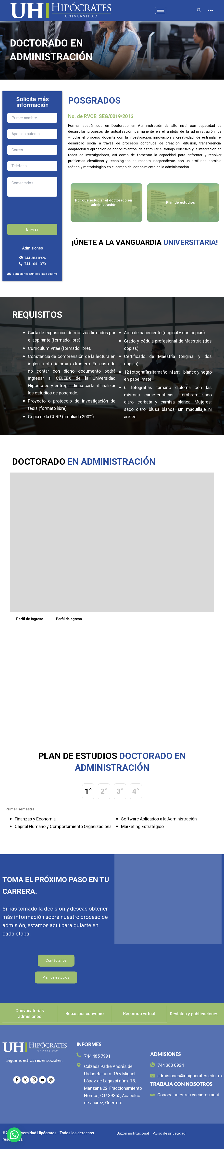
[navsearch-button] (199, 10)
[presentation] (44, 214)
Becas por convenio (84, 1013)
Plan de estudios (56, 977)
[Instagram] (33, 1079)
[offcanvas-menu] (210, 10)
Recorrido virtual (139, 1013)
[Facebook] (17, 1079)
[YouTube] (42, 1079)
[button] (14, 1134)
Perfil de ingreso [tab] (29, 619)
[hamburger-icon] (160, 10)
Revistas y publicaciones (194, 1013)
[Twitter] (25, 1079)
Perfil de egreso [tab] (69, 619)
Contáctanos (56, 961)
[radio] (50, 1079)
